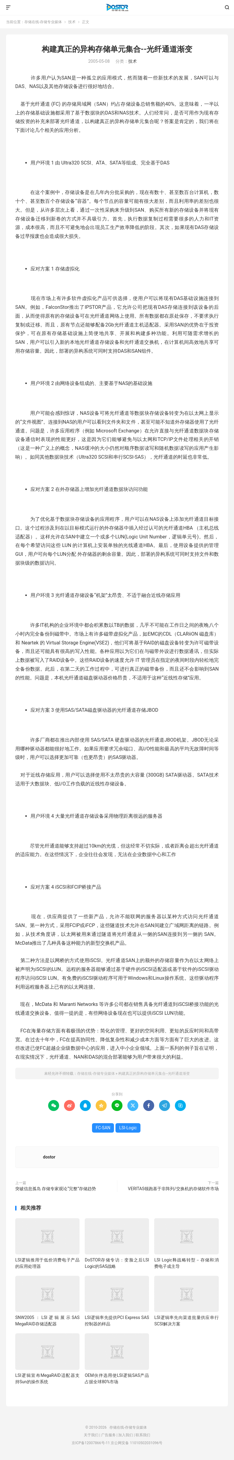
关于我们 (91, 1435)
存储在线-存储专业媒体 (117, 7)
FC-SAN (103, 1127)
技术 (72, 22)
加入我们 (125, 1435)
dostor (49, 1157)
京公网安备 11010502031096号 (136, 1443)
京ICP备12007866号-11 (91, 1443)
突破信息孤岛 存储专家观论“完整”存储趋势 (55, 1188)
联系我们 (143, 1435)
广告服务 (108, 1435)
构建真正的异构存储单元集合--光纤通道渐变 (117, 49)
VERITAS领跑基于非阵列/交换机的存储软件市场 (173, 1188)
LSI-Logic (128, 1127)
